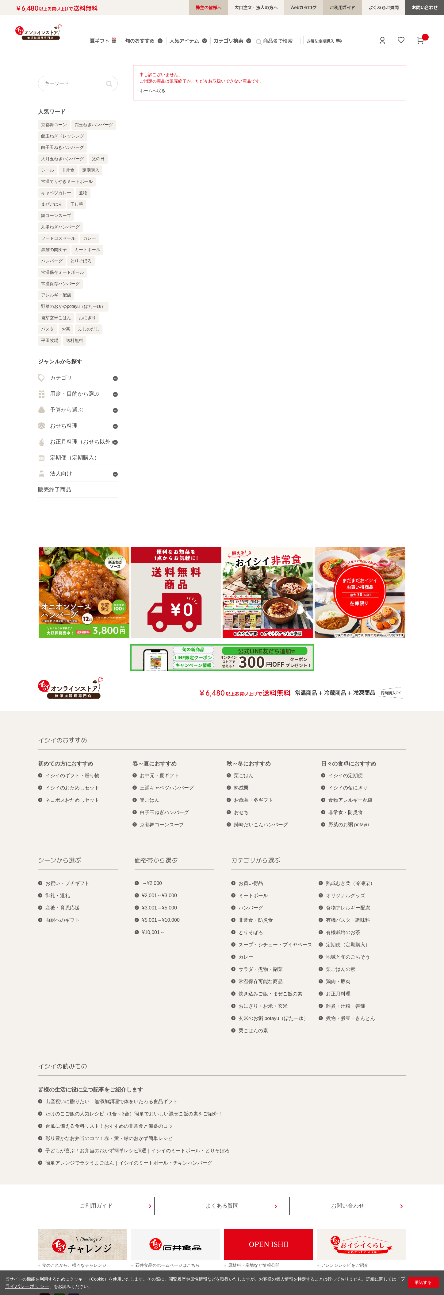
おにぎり (87, 317)
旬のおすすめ (139, 41)
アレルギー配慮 (56, 295)
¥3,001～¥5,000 (159, 907)
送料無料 (74, 340)
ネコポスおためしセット (72, 800)
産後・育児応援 (62, 907)
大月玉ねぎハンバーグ (62, 158)
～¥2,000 (152, 883)
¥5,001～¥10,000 (161, 920)
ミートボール (87, 249)
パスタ (47, 329)
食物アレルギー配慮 (350, 800)
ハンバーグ (52, 260)
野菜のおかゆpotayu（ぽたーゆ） (73, 306)
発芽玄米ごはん (56, 317)
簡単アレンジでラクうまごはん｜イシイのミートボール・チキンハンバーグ (128, 1162)
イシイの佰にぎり (348, 787)
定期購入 (90, 170)
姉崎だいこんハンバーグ (261, 824)
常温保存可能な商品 (261, 981)
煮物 (83, 192)
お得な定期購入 (317, 41)
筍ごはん (149, 800)
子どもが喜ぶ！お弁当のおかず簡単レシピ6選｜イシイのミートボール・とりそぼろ (137, 1150)
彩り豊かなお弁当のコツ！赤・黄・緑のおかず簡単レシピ (109, 1138)
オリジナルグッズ (345, 895)
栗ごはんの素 (253, 1030)
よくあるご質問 (388, 7)
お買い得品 (251, 883)
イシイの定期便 (345, 775)
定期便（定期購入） (348, 944)
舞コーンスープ (56, 215)
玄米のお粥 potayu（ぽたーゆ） (273, 1018)
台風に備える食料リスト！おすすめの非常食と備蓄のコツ (109, 1126)
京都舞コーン (54, 124)
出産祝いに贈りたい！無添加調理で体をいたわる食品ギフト (111, 1101)
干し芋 (76, 204)
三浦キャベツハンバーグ (167, 787)
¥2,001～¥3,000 (159, 895)
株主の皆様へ (224, 7)
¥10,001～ (153, 932)
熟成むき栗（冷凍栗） (350, 883)
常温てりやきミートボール (67, 181)
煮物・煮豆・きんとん (350, 1018)
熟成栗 (241, 787)
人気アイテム (181, 41)
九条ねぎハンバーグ (60, 226)
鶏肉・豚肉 (338, 981)
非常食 (68, 170)
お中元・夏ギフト (159, 775)
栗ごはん (244, 775)
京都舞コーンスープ (162, 824)
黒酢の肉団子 (54, 249)
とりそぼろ (81, 260)
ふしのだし (88, 329)
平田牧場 (49, 340)
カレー (89, 238)
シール (47, 170)
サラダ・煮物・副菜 (261, 969)
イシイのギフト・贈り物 (72, 775)
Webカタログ (313, 7)
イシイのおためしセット (72, 787)
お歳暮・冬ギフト (253, 800)
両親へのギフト (62, 920)
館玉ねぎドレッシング (62, 136)
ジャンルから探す (60, 362)
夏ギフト (103, 40)
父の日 (98, 158)
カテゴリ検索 (223, 41)
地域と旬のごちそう (348, 957)
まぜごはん (52, 204)
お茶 (66, 329)
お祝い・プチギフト (67, 883)
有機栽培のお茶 (343, 932)
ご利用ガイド (349, 7)
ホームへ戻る (152, 90)
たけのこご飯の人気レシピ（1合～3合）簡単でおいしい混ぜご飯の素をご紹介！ (134, 1113)
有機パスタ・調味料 (348, 920)
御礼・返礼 (57, 895)
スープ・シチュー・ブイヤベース (275, 944)
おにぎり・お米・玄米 (263, 1006)
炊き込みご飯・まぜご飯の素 (270, 993)
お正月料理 (338, 993)
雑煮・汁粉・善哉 (345, 1006)
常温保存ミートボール (62, 272)
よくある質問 (222, 1206)
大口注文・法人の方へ (268, 7)
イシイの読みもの (62, 1066)
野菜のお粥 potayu (348, 824)
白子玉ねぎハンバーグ (62, 147)
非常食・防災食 (345, 812)
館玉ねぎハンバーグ (94, 124)
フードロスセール (58, 238)
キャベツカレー (56, 192)
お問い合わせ (426, 7)
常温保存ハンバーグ (60, 283)
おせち (241, 812)
